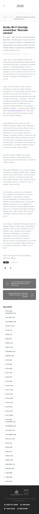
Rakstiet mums (12, 505)
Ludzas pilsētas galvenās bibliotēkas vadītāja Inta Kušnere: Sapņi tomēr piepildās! (18, 295)
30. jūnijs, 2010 (17, 54)
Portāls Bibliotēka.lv (8, 54)
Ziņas (12, 17)
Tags (6, 262)
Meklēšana (23, 508)
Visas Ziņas (11, 508)
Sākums (6, 17)
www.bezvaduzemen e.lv (18, 110)
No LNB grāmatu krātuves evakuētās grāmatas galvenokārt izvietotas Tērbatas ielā (21, 283)
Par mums (26, 505)
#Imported (15, 262)
